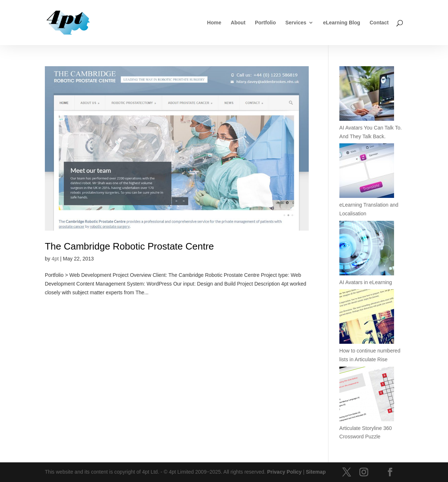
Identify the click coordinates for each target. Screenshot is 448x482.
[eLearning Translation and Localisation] (366, 172)
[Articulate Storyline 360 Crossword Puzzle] (366, 395)
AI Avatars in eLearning (365, 282)
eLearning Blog (341, 22)
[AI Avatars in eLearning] (366, 249)
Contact (379, 22)
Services (296, 22)
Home (214, 22)
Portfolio (265, 22)
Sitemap (316, 472)
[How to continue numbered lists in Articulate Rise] (366, 318)
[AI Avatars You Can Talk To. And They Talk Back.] (366, 95)
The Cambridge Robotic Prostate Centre (129, 246)
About (238, 22)
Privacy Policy (284, 472)
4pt (55, 259)
